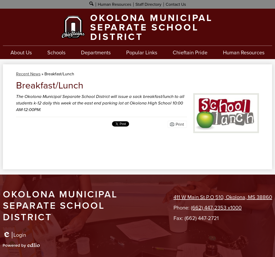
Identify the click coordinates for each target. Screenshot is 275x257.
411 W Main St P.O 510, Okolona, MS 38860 (223, 197)
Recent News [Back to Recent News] (28, 74)
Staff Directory (148, 4)
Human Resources (114, 4)
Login (14, 235)
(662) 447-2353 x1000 (216, 208)
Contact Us (176, 4)
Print (180, 124)
